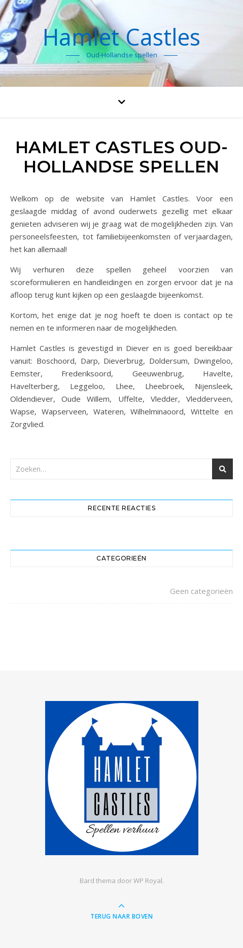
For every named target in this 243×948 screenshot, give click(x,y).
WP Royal (147, 880)
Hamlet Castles (121, 36)
